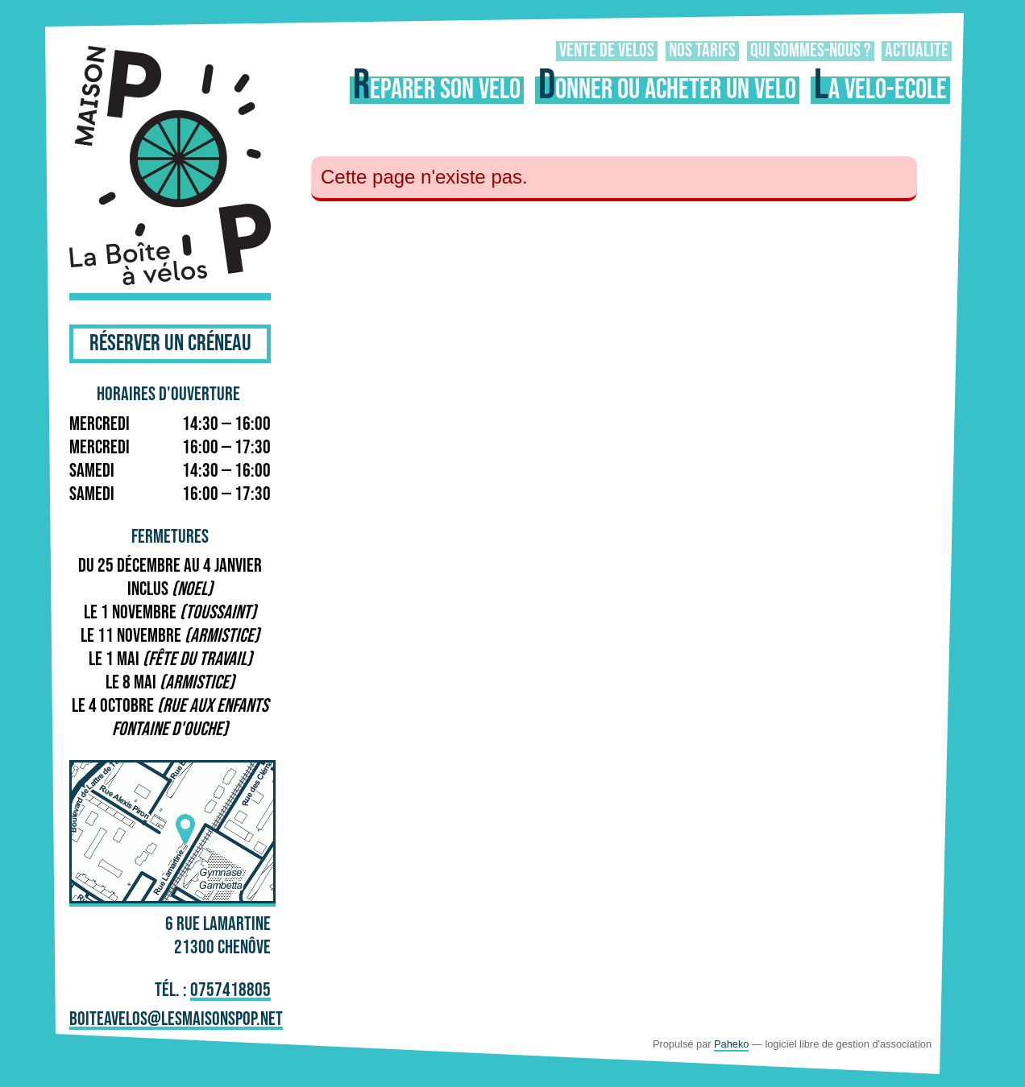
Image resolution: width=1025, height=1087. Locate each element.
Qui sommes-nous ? (810, 51)
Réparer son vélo (437, 90)
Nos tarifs (702, 51)
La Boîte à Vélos (170, 168)
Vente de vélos (606, 51)
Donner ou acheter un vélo (667, 90)
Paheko (731, 1044)
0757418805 (230, 991)
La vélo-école (880, 90)
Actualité (916, 51)
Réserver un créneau (170, 343)
